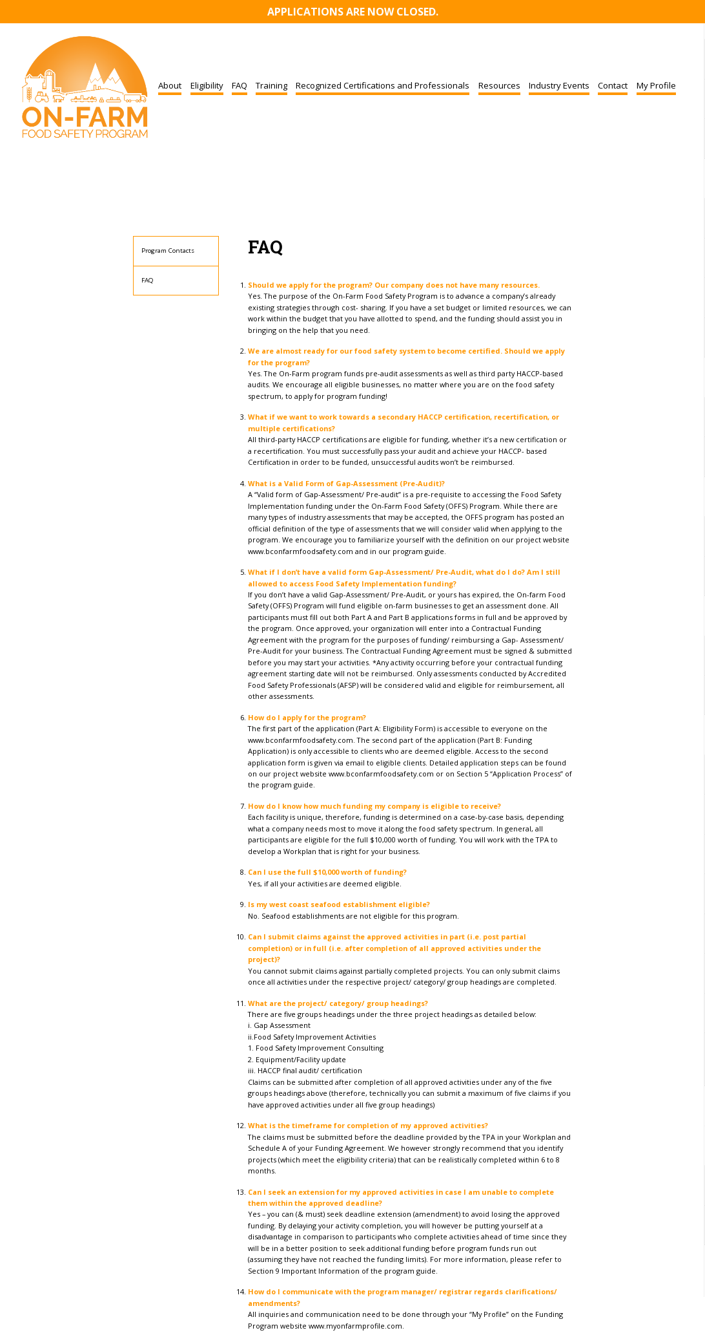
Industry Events (559, 85)
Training (271, 85)
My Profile (656, 85)
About (169, 85)
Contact (613, 85)
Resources (499, 85)
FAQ (239, 85)
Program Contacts (167, 250)
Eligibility (206, 85)
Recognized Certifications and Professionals (382, 85)
